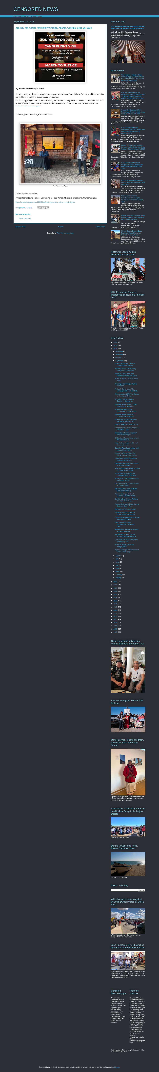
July (117, 559)
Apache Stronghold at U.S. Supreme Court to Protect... (126, 495)
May (117, 565)
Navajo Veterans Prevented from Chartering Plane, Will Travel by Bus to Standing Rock (133, 217)
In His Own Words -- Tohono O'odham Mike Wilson (125, 364)
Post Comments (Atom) (65, 233)
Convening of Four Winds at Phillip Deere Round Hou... (125, 513)
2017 (116, 601)
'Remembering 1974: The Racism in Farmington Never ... (127, 395)
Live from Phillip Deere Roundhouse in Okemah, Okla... (125, 524)
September (120, 361)
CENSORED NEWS (36, 9)
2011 (116, 619)
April (117, 568)
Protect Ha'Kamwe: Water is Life (126, 424)
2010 (116, 623)
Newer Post (21, 227)
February (119, 575)
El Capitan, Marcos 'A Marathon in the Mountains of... (127, 439)
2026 (116, 342)
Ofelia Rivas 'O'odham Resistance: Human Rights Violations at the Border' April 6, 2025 (132, 199)
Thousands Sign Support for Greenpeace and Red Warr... (126, 474)
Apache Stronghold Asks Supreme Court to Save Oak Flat (127, 469)
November (119, 354)
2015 (116, 607)
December (119, 351)
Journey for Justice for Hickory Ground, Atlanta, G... (126, 459)
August (118, 556)
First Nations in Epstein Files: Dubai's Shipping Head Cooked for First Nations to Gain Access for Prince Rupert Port (132, 78)
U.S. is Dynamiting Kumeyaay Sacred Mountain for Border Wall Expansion (127, 27)
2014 (116, 610)
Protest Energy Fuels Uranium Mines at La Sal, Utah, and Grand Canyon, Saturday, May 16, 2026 (133, 147)
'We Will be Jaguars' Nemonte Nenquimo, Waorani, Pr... (126, 420)
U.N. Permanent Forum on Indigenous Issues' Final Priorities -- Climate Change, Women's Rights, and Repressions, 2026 (133, 95)
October (119, 358)
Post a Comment (25, 218)
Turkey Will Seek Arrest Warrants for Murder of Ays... (127, 479)
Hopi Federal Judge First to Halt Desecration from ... (126, 444)
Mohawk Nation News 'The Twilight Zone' (124, 546)
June (117, 562)
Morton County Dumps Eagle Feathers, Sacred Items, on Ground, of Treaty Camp (131, 233)
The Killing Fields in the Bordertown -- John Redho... (126, 410)
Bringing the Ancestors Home (125, 509)
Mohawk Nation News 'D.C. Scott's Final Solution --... (125, 415)
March (118, 571)
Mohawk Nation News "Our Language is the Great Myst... (126, 390)
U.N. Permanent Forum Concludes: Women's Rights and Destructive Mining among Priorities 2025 (133, 130)
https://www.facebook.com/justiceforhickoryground (28, 106)
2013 (116, 613)
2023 (116, 582)
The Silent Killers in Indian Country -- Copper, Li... (124, 400)
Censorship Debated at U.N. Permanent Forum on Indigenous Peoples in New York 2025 (133, 112)
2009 (116, 626)
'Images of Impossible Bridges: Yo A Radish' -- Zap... (127, 429)
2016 (116, 604)
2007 (116, 632)
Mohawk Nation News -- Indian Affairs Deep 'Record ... (126, 405)
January (119, 578)
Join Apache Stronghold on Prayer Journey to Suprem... (127, 518)
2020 (116, 591)
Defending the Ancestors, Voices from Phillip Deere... (126, 464)
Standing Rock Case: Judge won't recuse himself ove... (127, 449)
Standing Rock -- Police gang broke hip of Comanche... (125, 370)
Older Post (100, 227)
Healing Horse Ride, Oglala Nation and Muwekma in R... (126, 535)
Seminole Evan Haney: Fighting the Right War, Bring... (126, 500)
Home (60, 227)
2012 (116, 616)
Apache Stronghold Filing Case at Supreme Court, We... (127, 505)
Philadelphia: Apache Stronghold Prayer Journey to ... (126, 530)
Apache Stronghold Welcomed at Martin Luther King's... (127, 551)
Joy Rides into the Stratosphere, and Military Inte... (126, 541)
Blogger (117, 1067)
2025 (116, 345)
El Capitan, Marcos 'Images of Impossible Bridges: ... (126, 434)
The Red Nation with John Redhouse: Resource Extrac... (126, 375)
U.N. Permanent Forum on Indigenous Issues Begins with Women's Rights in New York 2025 (132, 165)
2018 (116, 597)
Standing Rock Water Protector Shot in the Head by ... (126, 490)
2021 (116, 588)
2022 (116, 585)
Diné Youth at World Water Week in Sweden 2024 (127, 485)
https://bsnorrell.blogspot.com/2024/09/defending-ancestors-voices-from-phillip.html (45, 202)
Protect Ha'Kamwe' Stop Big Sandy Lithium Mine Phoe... (126, 454)
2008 (116, 629)
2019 (116, 594)
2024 (116, 349)
